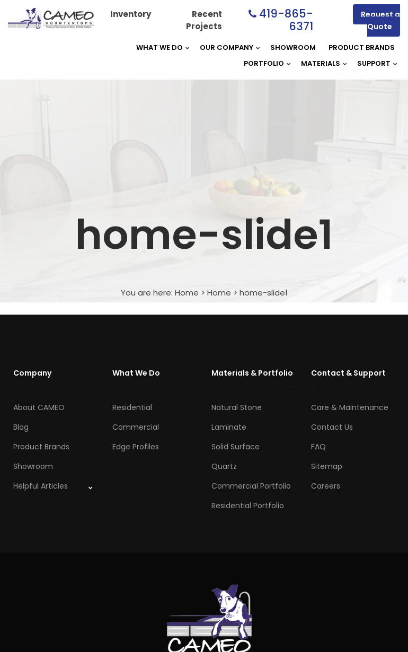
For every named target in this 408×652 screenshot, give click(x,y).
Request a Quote (380, 20)
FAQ (318, 446)
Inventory (130, 14)
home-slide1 (264, 292)
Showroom (293, 47)
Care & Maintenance (349, 407)
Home (187, 292)
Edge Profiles (135, 446)
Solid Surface (235, 446)
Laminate (228, 427)
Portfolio (264, 63)
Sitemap (326, 466)
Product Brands (362, 47)
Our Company (226, 47)
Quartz (224, 466)
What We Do (159, 47)
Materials (320, 63)
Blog (21, 427)
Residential (132, 407)
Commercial (135, 427)
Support (374, 63)
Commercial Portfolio (251, 486)
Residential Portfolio (247, 505)
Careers (325, 486)
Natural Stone (236, 407)
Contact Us (332, 427)
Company (32, 373)
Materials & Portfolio (252, 373)
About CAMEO (39, 407)
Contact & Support (348, 373)
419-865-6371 (286, 20)
